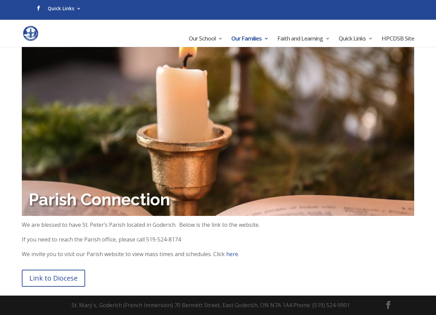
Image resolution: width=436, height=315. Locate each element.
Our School (202, 39)
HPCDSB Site (398, 39)
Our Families (246, 39)
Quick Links (61, 8)
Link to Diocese (53, 278)
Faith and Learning (300, 39)
